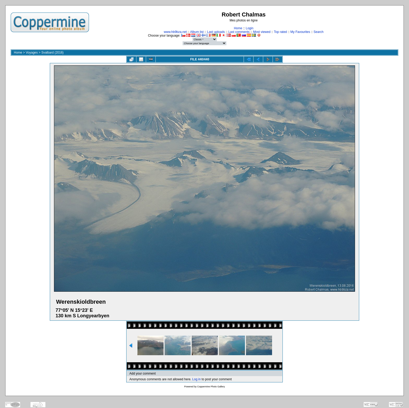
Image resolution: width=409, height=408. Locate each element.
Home (238, 28)
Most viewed (261, 32)
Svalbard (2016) (52, 52)
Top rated (280, 32)
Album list (197, 32)
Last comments (238, 32)
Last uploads (216, 32)
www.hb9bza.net (175, 32)
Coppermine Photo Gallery (211, 386)
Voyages (32, 52)
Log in (196, 379)
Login (249, 28)
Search (318, 32)
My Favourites (300, 32)
